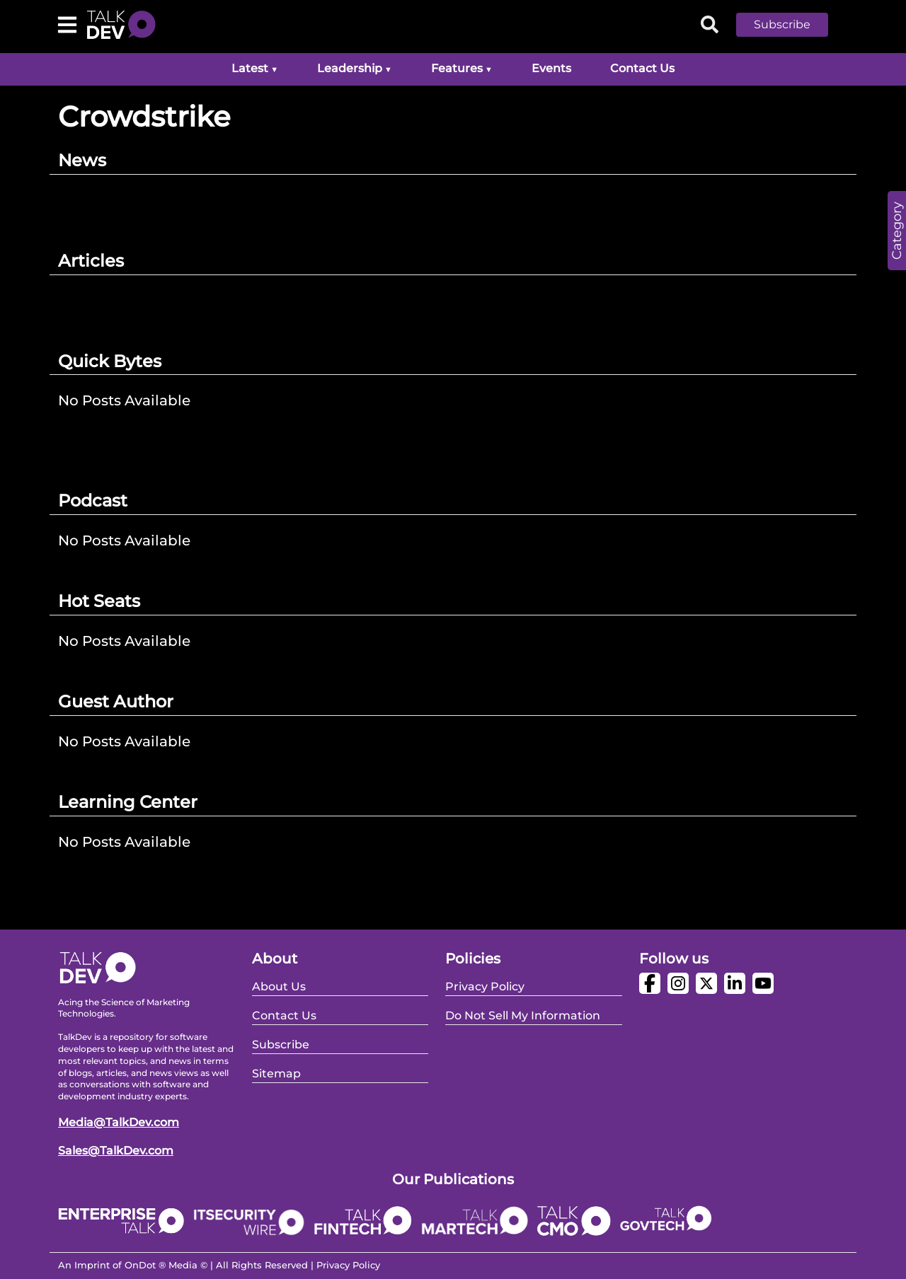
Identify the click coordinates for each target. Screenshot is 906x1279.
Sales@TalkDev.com (115, 1150)
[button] (792, 25)
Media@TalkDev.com (118, 1122)
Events (551, 68)
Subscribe (782, 24)
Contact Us (642, 68)
